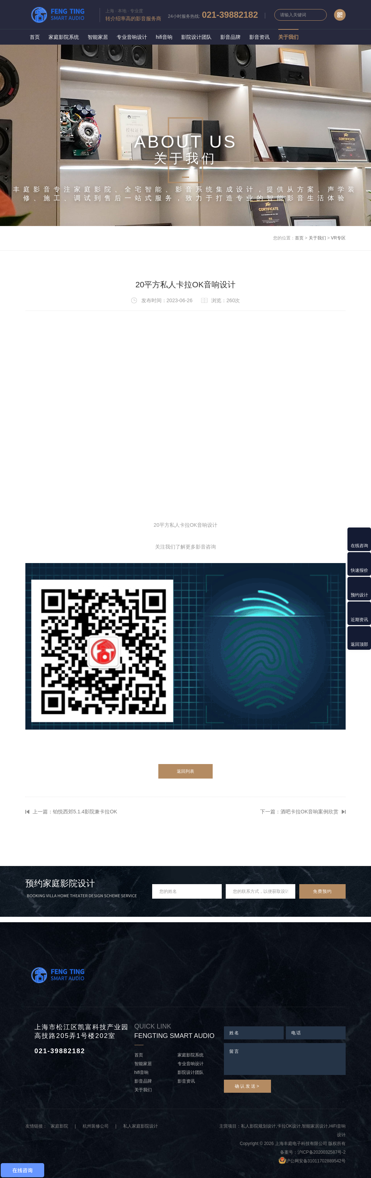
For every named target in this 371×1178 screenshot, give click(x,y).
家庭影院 (59, 1126)
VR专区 (338, 238)
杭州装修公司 (96, 1126)
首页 (35, 37)
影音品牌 (230, 37)
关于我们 (288, 37)
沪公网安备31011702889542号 (316, 1160)
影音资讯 (259, 37)
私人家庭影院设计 (140, 1126)
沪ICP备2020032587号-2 (321, 1152)
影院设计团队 (196, 37)
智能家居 (98, 37)
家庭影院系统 (64, 37)
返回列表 (185, 771)
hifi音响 (164, 37)
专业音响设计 (132, 37)
